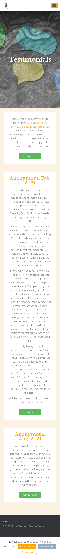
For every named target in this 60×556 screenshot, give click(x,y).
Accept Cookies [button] (27, 546)
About (5, 521)
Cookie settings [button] (30, 552)
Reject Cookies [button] (47, 546)
